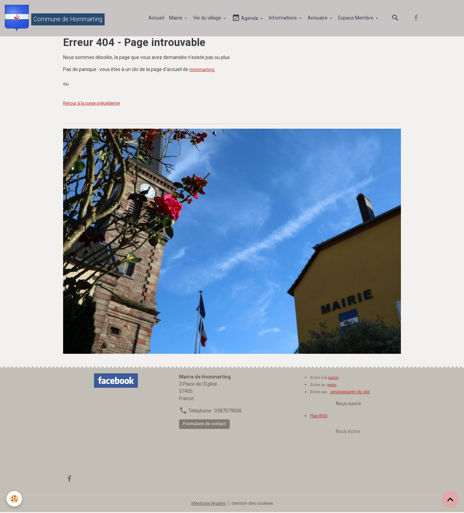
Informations (283, 18)
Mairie (176, 18)
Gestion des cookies (253, 504)
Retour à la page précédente (93, 104)
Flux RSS (319, 416)
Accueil (157, 18)
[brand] (55, 18)
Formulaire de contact (204, 424)
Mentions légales (207, 504)
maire (331, 385)
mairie (333, 378)
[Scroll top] (450, 499)
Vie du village (208, 18)
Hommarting (203, 70)
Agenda (246, 18)
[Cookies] (14, 498)
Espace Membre (356, 18)
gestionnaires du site (349, 392)
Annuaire (318, 18)
